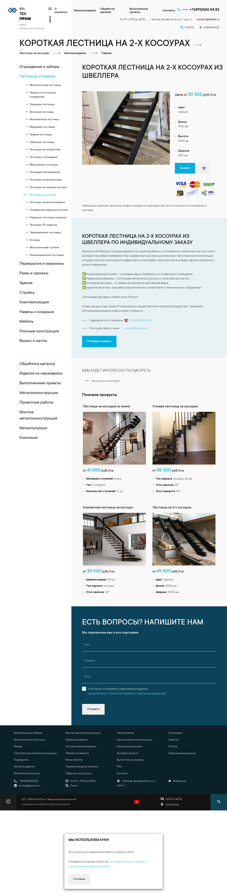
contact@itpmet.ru (207, 19)
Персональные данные (182, 774)
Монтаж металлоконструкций (83, 754)
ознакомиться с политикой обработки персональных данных (127, 714)
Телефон (90, 682)
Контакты (169, 10)
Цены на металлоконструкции (134, 761)
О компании (60, 11)
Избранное (177, 802)
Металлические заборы (28, 754)
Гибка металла (125, 754)
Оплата (172, 767)
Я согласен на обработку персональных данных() (127, 712)
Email (88, 698)
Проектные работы (76, 761)
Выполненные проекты (138, 11)
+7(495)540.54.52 (204, 10)
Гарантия (173, 761)
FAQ (119, 787)
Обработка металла (107, 11)
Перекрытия (21, 781)
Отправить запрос (99, 341)
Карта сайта (174, 820)
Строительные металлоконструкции (35, 774)
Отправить (93, 730)
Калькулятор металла (129, 767)
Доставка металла (127, 774)
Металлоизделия (85, 10)
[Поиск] (219, 823)
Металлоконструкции (27, 794)
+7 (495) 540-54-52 (140, 320)
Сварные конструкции (78, 794)
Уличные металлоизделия (80, 767)
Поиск (71, 806)
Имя (87, 666)
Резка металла (74, 781)
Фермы (18, 767)
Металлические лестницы (29, 761)
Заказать (185, 168)
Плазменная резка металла (81, 787)
